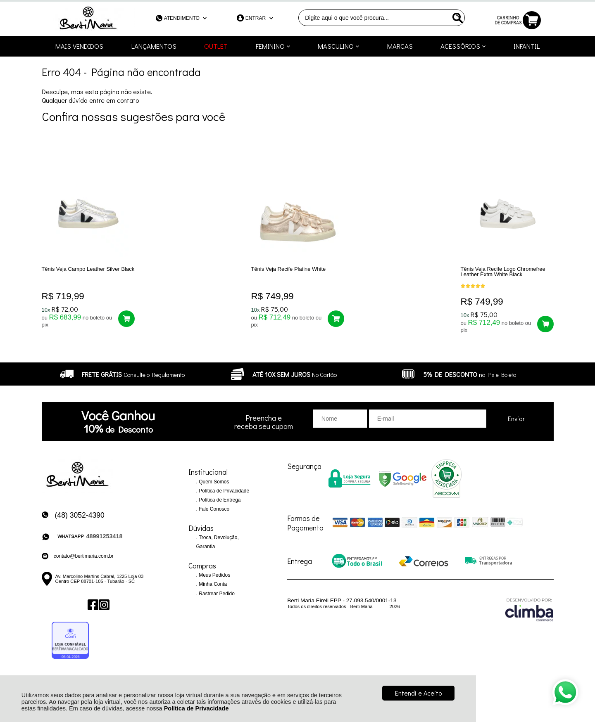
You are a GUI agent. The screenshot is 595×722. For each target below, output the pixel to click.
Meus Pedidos (214, 580)
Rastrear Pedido (216, 598)
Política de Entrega (219, 505)
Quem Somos (213, 487)
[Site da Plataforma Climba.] (529, 615)
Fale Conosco (213, 514)
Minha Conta (212, 589)
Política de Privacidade (196, 708)
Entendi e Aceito (418, 693)
